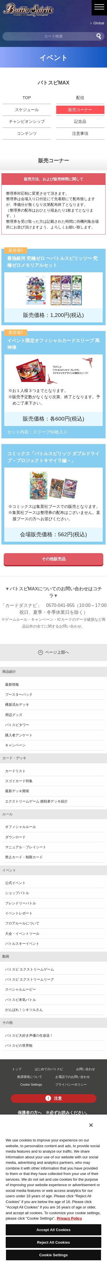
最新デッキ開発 (17, 791)
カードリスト (15, 771)
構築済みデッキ (17, 705)
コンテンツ (27, 133)
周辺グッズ (13, 715)
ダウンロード (15, 837)
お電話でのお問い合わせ (72, 1076)
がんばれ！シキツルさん (24, 1010)
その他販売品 (54, 559)
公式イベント (15, 883)
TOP (27, 97)
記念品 (80, 121)
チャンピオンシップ (27, 121)
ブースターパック (19, 695)
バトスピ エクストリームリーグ (29, 979)
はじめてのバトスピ (49, 1069)
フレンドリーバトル (20, 903)
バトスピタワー (17, 725)
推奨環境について (29, 1076)
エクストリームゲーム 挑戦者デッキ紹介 (36, 801)
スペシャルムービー (20, 989)
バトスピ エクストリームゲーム (29, 969)
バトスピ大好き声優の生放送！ (29, 1036)
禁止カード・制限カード (24, 857)
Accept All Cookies (54, 1230)
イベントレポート (19, 913)
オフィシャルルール (20, 827)
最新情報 (12, 685)
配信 (80, 97)
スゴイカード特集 (19, 781)
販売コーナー (80, 109)
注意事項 (80, 133)
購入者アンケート (19, 735)
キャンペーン (15, 745)
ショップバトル (17, 893)
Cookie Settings (31, 1084)
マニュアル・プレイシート (25, 847)
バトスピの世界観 (19, 1046)
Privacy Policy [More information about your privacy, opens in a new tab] (69, 1218)
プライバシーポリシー (71, 1084)
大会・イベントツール (22, 934)
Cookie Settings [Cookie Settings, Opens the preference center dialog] (53, 1255)
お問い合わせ (85, 1069)
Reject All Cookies (53, 1242)
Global (99, 23)
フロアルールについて (22, 923)
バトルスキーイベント (22, 944)
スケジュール (27, 109)
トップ (16, 1069)
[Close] (91, 1125)
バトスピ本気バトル (20, 1000)
